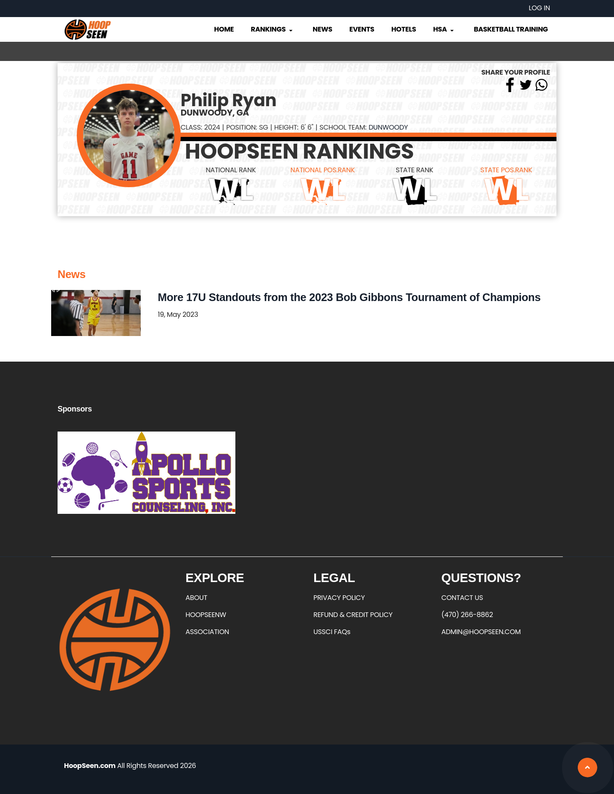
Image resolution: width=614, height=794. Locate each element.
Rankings (272, 29)
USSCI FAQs (331, 632)
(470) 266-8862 (467, 615)
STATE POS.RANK (506, 170)
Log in (539, 8)
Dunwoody (388, 127)
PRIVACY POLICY (339, 598)
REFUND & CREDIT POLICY (353, 615)
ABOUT (196, 598)
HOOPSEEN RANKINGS (299, 151)
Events (361, 29)
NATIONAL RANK (231, 170)
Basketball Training (511, 29)
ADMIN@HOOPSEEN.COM (481, 632)
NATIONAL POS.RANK (322, 170)
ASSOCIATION (207, 632)
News (322, 29)
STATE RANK (414, 170)
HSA (444, 29)
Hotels (403, 29)
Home (224, 29)
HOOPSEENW (205, 615)
